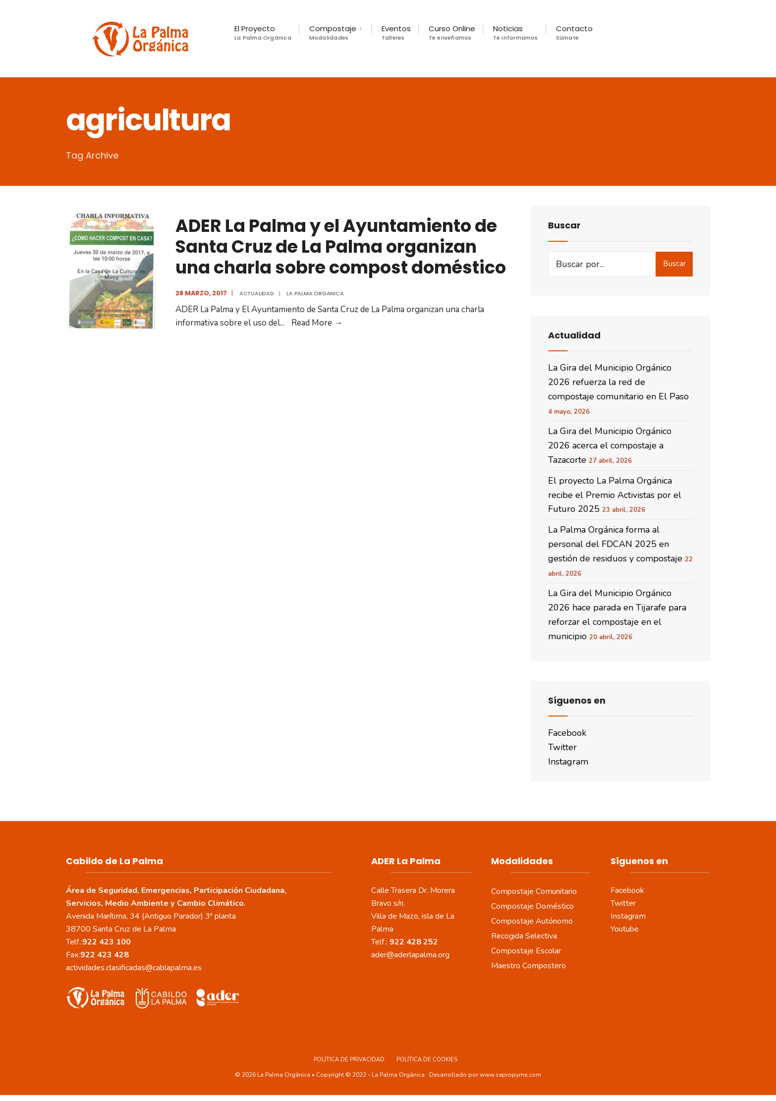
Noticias (515, 32)
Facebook (567, 739)
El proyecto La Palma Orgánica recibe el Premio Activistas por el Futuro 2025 (614, 501)
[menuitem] (335, 32)
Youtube (624, 935)
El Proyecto (262, 32)
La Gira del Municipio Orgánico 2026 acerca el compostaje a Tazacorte (609, 452)
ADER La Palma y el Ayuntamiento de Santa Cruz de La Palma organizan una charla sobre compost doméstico (338, 252)
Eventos (396, 32)
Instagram (568, 767)
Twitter (562, 753)
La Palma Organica (312, 299)
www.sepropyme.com (510, 1081)
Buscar (674, 270)
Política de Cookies (426, 1065)
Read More (314, 329)
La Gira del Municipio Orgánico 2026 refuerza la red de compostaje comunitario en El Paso (618, 388)
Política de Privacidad (349, 1065)
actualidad (254, 299)
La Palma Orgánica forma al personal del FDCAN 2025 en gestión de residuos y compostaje (615, 550)
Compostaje (332, 32)
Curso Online (452, 32)
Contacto (574, 32)
